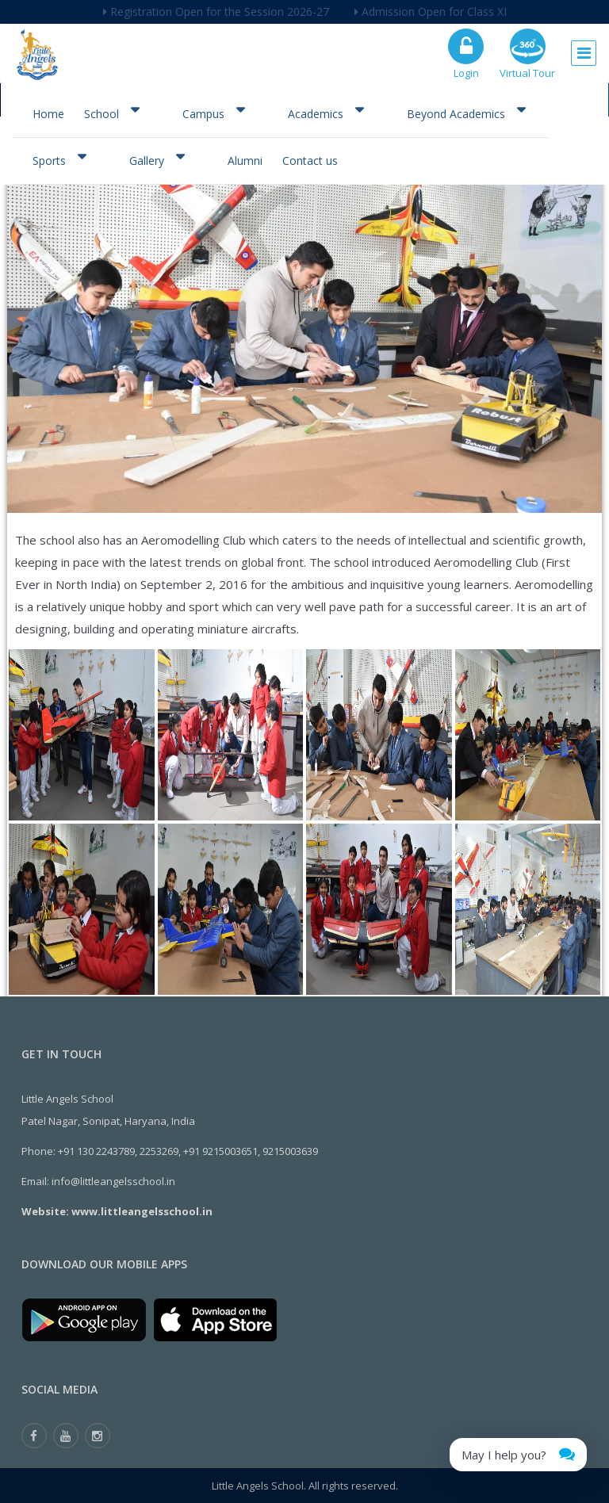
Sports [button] (59, 159)
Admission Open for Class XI (430, 11)
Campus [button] (213, 112)
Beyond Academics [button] (466, 112)
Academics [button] (325, 112)
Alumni (245, 160)
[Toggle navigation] (583, 49)
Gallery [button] (156, 159)
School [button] (111, 112)
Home (48, 113)
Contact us (310, 160)
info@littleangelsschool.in (113, 1181)
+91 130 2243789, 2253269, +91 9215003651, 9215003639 (188, 1151)
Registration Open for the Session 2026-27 (216, 11)
